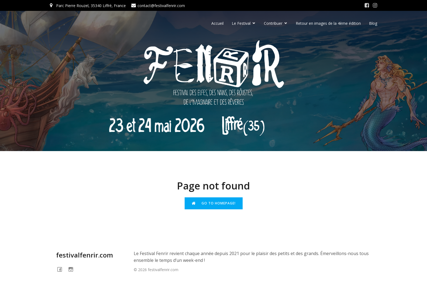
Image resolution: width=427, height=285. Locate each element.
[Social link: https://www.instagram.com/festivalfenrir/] (375, 5)
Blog (373, 23)
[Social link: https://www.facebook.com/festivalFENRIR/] (367, 5)
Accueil (217, 23)
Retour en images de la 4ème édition (328, 23)
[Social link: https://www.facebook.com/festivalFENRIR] (61, 269)
